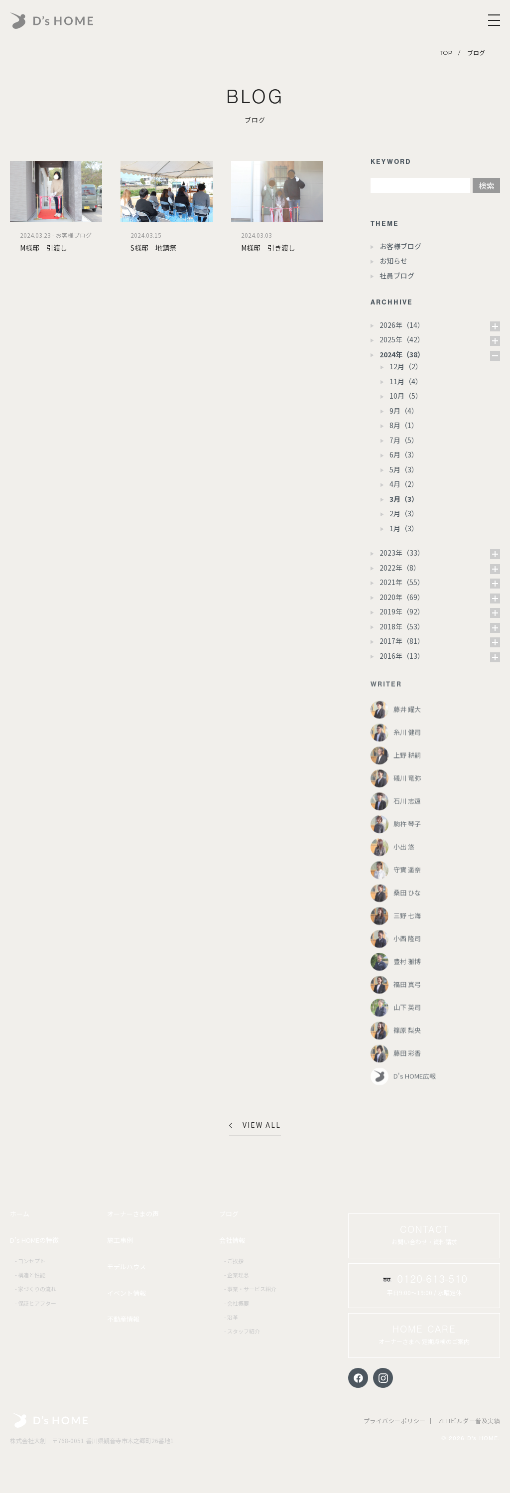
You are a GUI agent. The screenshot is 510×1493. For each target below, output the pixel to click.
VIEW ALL (255, 1125)
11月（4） (405, 381)
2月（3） (403, 513)
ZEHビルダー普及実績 (469, 1420)
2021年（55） (402, 582)
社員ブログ (397, 276)
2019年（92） (402, 611)
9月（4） (403, 411)
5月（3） (403, 469)
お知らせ (393, 261)
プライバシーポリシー (395, 1420)
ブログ (229, 1213)
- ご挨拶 (234, 1261)
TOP (446, 53)
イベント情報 (126, 1293)
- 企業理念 (236, 1275)
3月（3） (403, 499)
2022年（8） (400, 568)
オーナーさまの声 (133, 1213)
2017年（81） (402, 641)
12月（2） (405, 366)
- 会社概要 (236, 1303)
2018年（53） (402, 626)
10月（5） (405, 396)
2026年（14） (402, 325)
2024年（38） (402, 354)
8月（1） (403, 425)
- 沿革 (231, 1317)
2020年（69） (402, 597)
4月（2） (403, 484)
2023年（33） (402, 553)
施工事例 (120, 1240)
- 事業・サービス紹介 (250, 1289)
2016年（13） (402, 656)
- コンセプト (30, 1261)
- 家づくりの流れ (35, 1289)
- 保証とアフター (35, 1303)
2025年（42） (402, 339)
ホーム (19, 1213)
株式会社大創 (50, 1420)
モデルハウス (126, 1266)
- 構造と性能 (30, 1275)
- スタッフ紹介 (242, 1331)
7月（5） (403, 440)
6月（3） (403, 454)
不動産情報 (123, 1319)
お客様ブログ (400, 246)
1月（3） (403, 528)
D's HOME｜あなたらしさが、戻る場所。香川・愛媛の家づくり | (75, 20)
